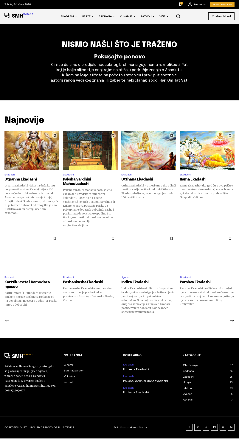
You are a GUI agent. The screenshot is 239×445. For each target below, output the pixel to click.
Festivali (9, 284)
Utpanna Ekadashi (20, 185)
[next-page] (232, 327)
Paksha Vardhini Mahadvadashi (145, 387)
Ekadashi (10, 180)
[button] (178, 16)
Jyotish (126, 284)
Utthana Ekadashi (137, 185)
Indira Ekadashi (134, 289)
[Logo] (19, 16)
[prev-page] (7, 327)
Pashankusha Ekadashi (83, 289)
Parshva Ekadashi (195, 289)
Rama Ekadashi (193, 185)
